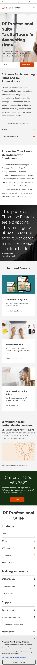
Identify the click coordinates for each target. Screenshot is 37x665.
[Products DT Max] (18, 541)
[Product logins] (19, 1)
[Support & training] (25, 1)
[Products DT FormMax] (18, 555)
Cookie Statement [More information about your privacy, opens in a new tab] (7, 657)
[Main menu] (30, 8)
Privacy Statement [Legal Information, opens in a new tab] (20, 657)
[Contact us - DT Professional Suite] (17, 499)
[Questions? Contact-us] (18, 136)
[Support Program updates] (18, 631)
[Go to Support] (18, 129)
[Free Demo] (27, 64)
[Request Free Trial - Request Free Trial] (18, 341)
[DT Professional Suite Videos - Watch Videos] (18, 389)
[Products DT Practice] (18, 548)
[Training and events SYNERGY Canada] (18, 579)
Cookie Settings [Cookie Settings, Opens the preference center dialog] (19, 662)
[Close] (34, 639)
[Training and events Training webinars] (18, 586)
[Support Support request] (18, 610)
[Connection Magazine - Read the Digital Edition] (18, 295)
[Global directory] (5, 1)
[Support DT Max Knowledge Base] (18, 617)
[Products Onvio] (18, 533)
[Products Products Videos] (18, 562)
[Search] (34, 7)
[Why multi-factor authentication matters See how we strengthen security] (14, 465)
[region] (18, 650)
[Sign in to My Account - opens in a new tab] (18, 123)
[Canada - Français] (12, 1)
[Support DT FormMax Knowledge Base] (18, 624)
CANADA (4, 13)
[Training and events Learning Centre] (18, 593)
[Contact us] (31, 1)
